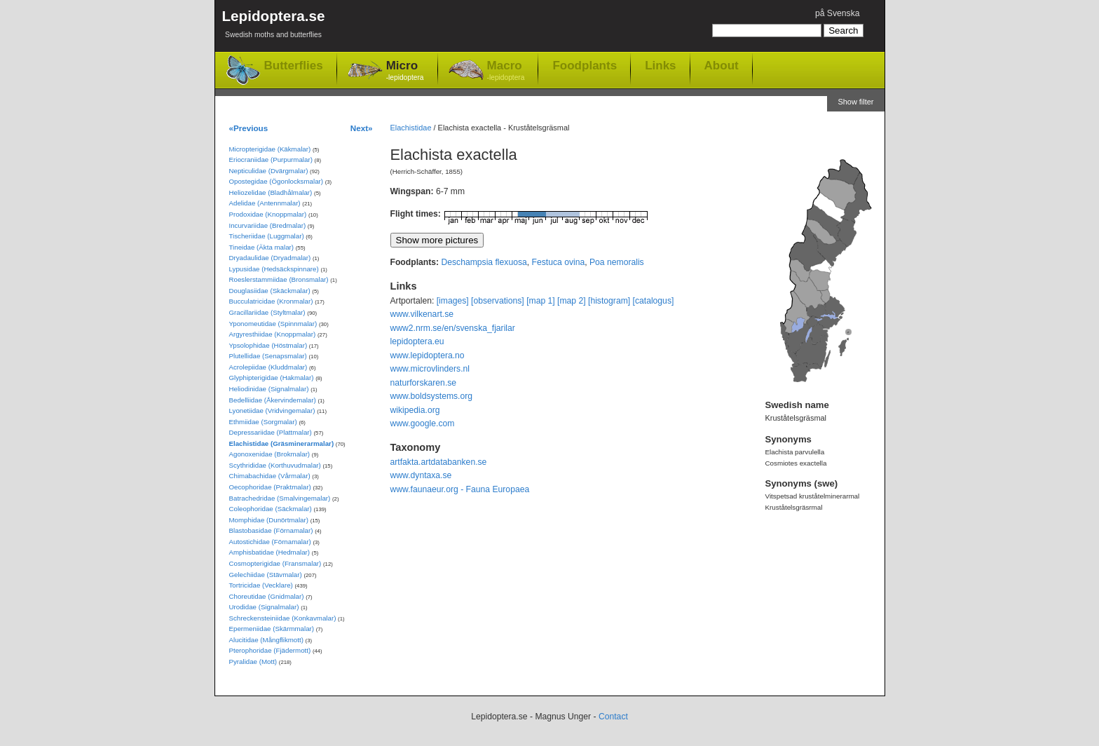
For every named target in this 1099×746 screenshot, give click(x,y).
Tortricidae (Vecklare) (261, 585)
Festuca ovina (558, 262)
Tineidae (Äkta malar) (261, 247)
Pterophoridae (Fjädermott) (270, 650)
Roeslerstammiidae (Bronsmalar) (279, 279)
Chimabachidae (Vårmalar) (269, 476)
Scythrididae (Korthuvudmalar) (275, 465)
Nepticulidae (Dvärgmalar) (268, 171)
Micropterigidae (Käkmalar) (270, 149)
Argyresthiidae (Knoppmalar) (272, 334)
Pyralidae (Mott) (253, 661)
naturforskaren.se (423, 383)
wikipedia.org (415, 410)
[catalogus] (653, 301)
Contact (613, 716)
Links (660, 65)
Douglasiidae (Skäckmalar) (269, 290)
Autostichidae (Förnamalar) (270, 541)
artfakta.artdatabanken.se (438, 462)
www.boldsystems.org (431, 396)
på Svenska (837, 13)
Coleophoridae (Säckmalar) (270, 509)
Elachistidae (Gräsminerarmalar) (281, 443)
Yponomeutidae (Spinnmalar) (273, 323)
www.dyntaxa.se (421, 475)
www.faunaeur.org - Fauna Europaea (460, 489)
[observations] (497, 301)
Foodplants (584, 65)
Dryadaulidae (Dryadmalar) (270, 258)
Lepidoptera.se (273, 26)
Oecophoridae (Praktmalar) (270, 487)
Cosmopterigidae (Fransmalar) (275, 563)
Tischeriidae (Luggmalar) (266, 236)
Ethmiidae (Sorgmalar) (263, 422)
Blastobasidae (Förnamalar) (271, 530)
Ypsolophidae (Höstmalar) (268, 345)
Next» (361, 128)
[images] (453, 301)
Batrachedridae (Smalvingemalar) (280, 498)
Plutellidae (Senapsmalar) (268, 356)
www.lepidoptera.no (427, 355)
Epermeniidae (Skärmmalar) (272, 628)
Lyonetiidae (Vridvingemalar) (272, 410)
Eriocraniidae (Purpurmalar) (271, 159)
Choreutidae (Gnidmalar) (266, 596)
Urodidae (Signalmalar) (264, 607)
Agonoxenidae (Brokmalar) (269, 454)
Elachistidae (411, 127)
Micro (405, 71)
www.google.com (422, 423)
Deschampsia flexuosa (483, 262)
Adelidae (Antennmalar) (265, 203)
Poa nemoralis (616, 262)
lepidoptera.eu (417, 341)
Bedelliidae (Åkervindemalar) (272, 400)
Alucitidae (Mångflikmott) (266, 640)
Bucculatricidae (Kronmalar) (271, 301)
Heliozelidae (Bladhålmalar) (271, 192)
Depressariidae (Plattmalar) (270, 432)
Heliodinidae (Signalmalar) (269, 389)
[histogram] (609, 301)
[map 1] (540, 301)
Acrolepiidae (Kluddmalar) (268, 367)
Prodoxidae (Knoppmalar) (268, 214)
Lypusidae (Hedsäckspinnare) (274, 269)
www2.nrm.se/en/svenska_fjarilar (452, 328)
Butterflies (293, 65)
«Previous (248, 128)
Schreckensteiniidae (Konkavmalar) (282, 618)
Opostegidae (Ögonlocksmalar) (276, 181)
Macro (506, 71)
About (721, 65)
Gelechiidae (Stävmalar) (265, 574)
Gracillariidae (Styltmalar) (267, 312)
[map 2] (571, 301)
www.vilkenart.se (422, 314)
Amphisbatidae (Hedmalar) (269, 552)
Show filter (855, 101)
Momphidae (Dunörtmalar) (268, 520)
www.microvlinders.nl (430, 369)
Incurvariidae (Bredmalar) (267, 225)
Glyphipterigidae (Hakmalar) (271, 377)
